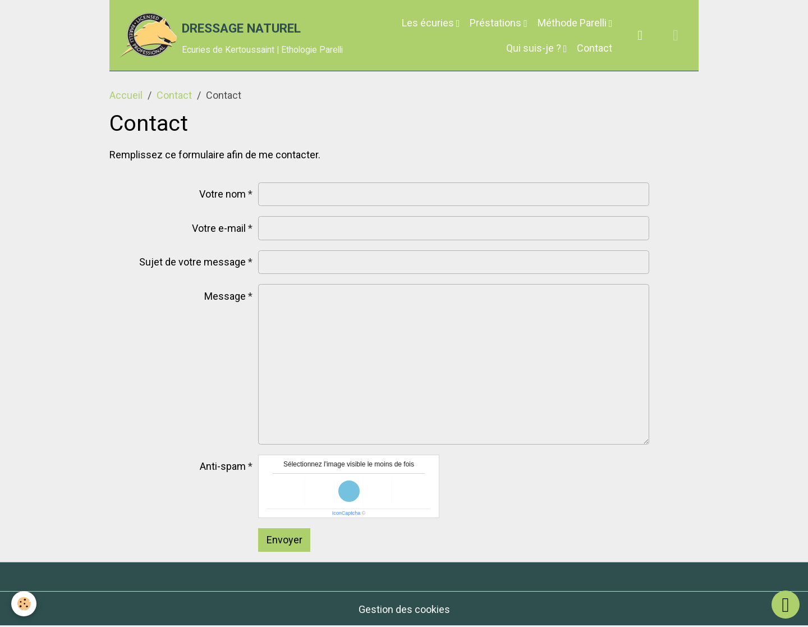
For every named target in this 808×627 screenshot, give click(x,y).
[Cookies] (23, 603)
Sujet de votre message (192, 262)
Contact (594, 48)
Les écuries (429, 23)
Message (225, 296)
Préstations (497, 23)
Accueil (126, 95)
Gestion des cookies (404, 609)
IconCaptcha (346, 513)
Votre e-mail (219, 228)
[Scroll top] (786, 605)
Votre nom (222, 194)
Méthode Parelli (573, 23)
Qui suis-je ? (534, 48)
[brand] (218, 35)
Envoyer (284, 540)
